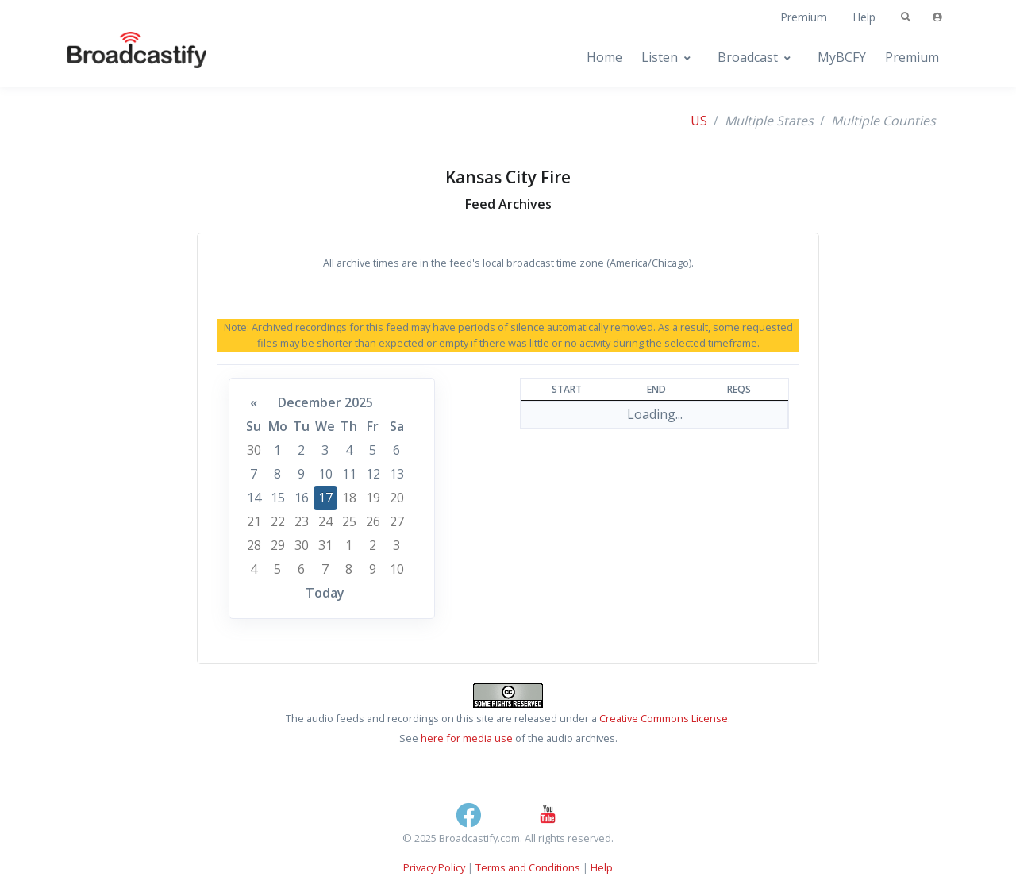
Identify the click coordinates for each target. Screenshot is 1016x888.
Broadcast (748, 57)
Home (604, 57)
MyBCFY (842, 57)
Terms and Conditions (527, 867)
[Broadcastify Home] (121, 57)
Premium (803, 17)
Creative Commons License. (664, 718)
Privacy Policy (434, 867)
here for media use (467, 738)
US (699, 120)
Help (864, 17)
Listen (659, 57)
